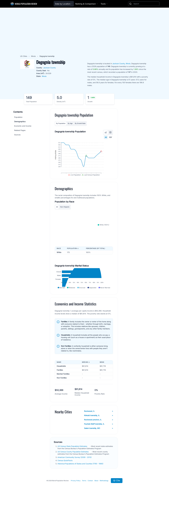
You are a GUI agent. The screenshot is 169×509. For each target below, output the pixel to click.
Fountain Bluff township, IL (98, 434)
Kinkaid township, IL (98, 426)
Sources (17, 135)
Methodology (104, 491)
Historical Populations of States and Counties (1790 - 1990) (81, 474)
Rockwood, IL (98, 422)
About (96, 491)
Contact (90, 491)
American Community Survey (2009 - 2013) (75, 468)
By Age (70, 123)
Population (18, 117)
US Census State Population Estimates (73, 457)
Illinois (33, 56)
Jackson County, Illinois (121, 63)
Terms (84, 491)
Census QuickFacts (65, 471)
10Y (110, 137)
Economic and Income (22, 126)
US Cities (24, 56)
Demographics (19, 121)
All (106, 137)
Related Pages (19, 130)
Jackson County (49, 68)
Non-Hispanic (64, 213)
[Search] (146, 4)
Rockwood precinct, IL (98, 430)
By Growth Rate (80, 123)
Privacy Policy (76, 491)
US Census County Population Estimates (73, 462)
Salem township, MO (98, 439)
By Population (60, 123)
